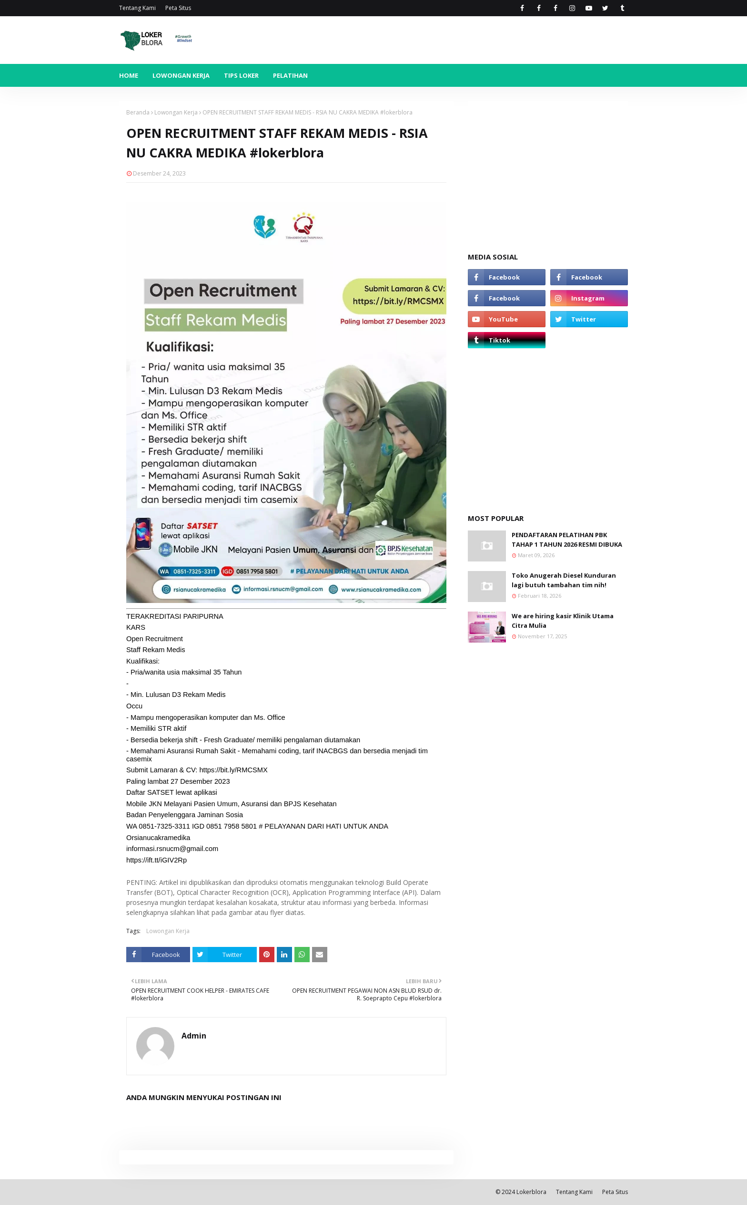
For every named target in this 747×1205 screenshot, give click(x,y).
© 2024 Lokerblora (520, 1192)
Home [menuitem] (128, 75)
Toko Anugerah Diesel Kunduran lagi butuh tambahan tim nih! (564, 580)
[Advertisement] (548, 168)
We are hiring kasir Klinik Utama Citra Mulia (563, 621)
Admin (194, 1035)
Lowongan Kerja (176, 112)
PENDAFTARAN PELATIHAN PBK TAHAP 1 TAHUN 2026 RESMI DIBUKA (567, 539)
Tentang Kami (137, 8)
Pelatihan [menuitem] (290, 75)
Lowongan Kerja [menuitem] (181, 75)
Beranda (138, 112)
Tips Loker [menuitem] (241, 75)
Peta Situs (178, 8)
